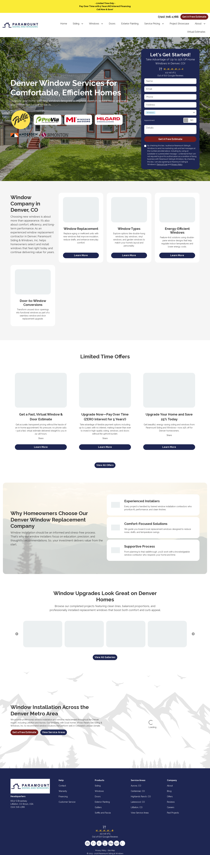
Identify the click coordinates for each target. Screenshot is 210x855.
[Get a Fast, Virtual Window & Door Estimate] (41, 390)
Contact (62, 786)
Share (40, 438)
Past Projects (173, 813)
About (170, 786)
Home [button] (63, 23)
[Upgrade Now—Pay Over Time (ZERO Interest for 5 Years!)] (105, 390)
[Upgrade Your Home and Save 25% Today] (169, 390)
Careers (170, 807)
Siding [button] (76, 23)
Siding (98, 786)
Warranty (63, 791)
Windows (99, 791)
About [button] (198, 23)
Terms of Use (162, 164)
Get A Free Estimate (194, 16)
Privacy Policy (176, 164)
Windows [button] (94, 23)
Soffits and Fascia (103, 813)
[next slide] (193, 633)
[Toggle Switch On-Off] (189, 120)
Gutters (98, 807)
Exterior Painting (102, 802)
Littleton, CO (136, 807)
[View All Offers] (105, 465)
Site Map (111, 850)
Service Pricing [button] (152, 23)
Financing (63, 796)
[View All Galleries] (105, 657)
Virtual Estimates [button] (196, 31)
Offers (170, 796)
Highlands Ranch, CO (141, 796)
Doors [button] (112, 23)
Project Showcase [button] (179, 23)
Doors (98, 796)
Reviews (171, 802)
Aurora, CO (136, 786)
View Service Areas (53, 732)
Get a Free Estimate (24, 732)
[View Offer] (41, 447)
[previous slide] (16, 633)
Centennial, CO (138, 791)
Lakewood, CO (138, 802)
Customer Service (67, 802)
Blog (169, 791)
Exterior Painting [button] (130, 23)
